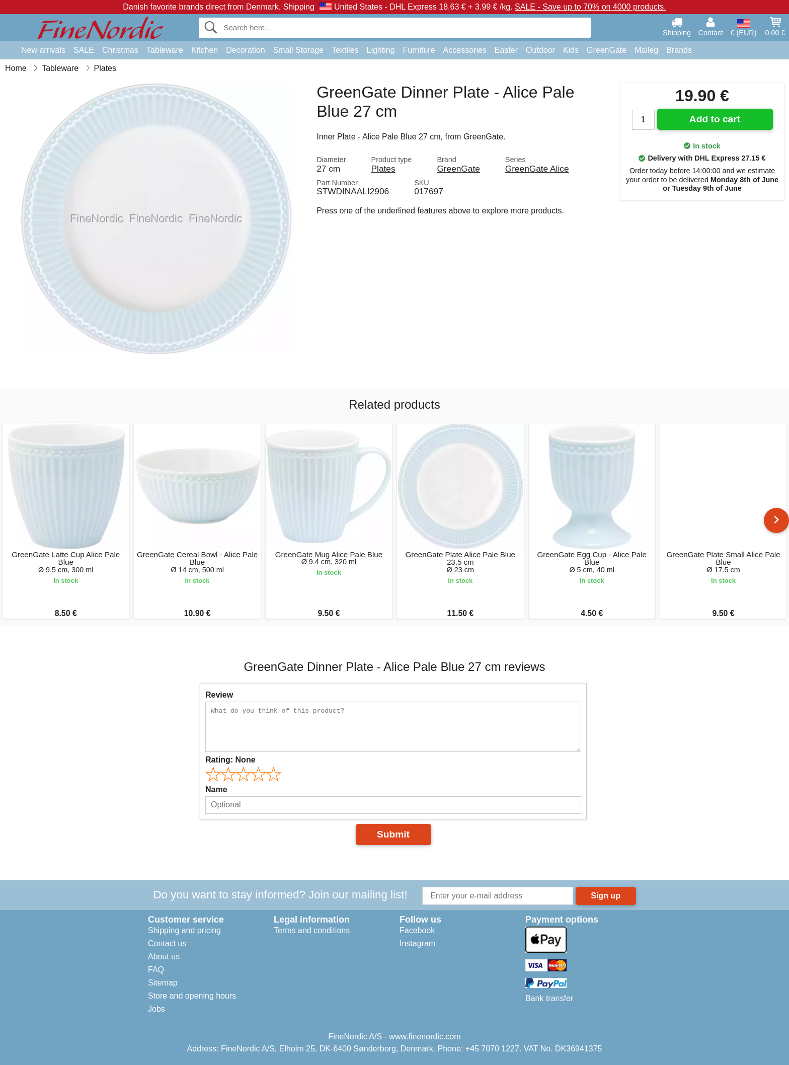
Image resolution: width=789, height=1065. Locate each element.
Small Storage (298, 50)
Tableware (164, 50)
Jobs (156, 1009)
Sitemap (163, 982)
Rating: (230, 759)
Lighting (381, 50)
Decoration (245, 50)
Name (216, 789)
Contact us (167, 943)
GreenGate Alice (537, 169)
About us (164, 956)
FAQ (156, 969)
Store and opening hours (192, 996)
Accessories (465, 50)
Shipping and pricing (184, 930)
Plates (383, 169)
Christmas (120, 50)
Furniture (419, 50)
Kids (571, 50)
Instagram (417, 943)
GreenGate (606, 50)
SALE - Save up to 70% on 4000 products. (590, 7)
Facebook (417, 930)
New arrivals (43, 50)
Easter (506, 50)
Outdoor (540, 50)
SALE (83, 50)
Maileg (646, 50)
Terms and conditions (312, 930)
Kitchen (204, 50)
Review (219, 695)
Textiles (345, 50)
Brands (679, 50)
